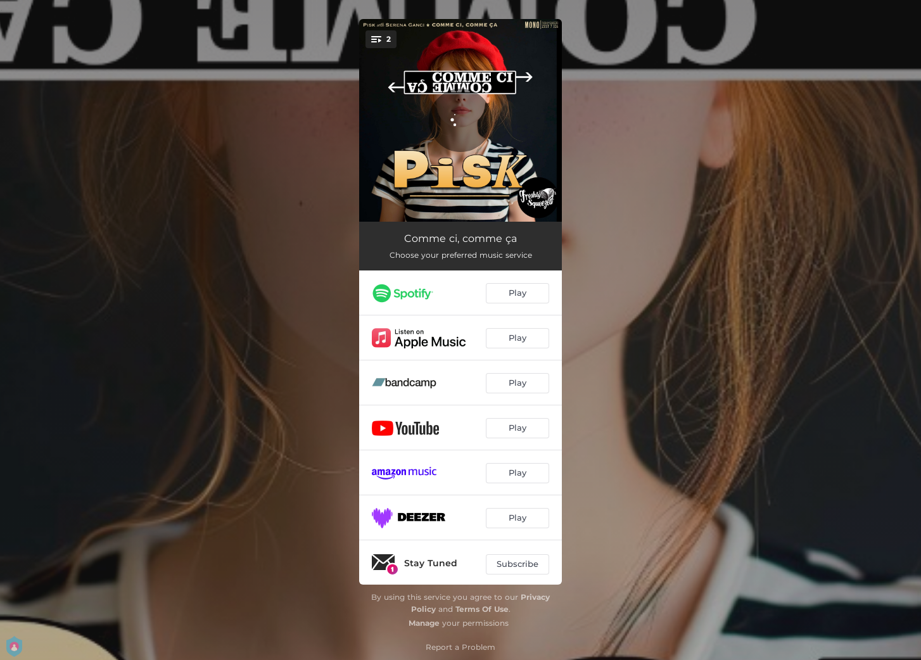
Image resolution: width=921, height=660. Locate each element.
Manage (424, 623)
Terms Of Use (482, 609)
